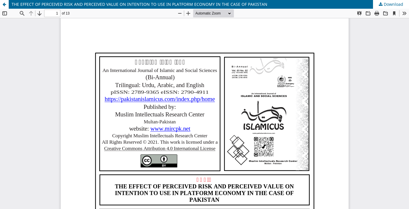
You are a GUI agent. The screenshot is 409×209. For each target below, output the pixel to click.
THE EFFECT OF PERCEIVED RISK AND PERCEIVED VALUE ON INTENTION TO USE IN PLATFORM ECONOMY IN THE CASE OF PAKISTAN (139, 4)
